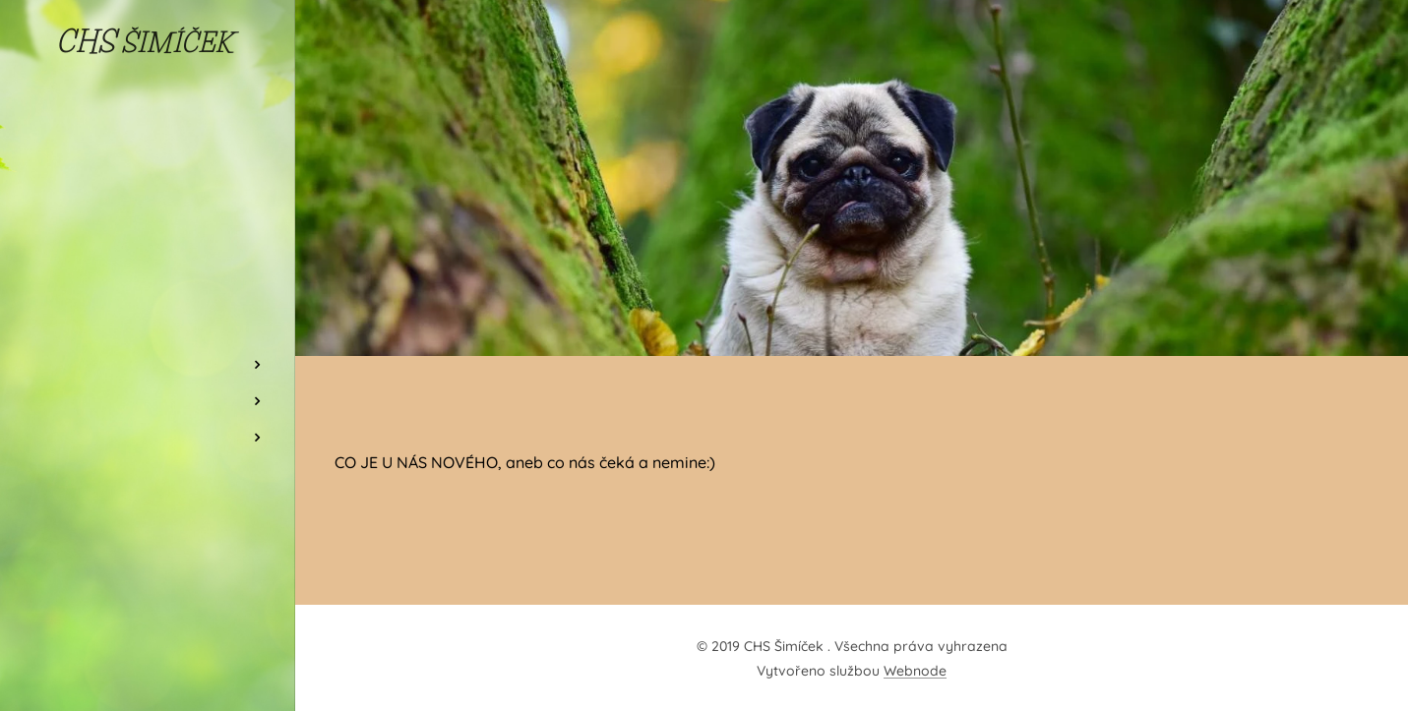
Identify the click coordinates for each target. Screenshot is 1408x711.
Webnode (915, 671)
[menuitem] (147, 270)
